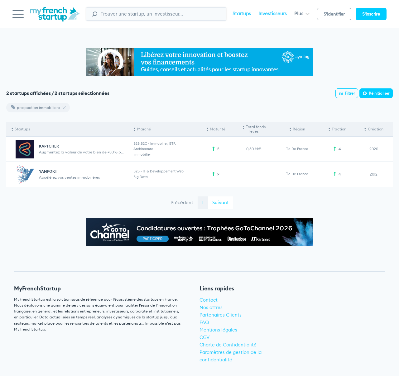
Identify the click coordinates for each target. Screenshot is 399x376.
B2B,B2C (140, 143)
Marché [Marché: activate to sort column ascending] (144, 129)
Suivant (220, 202)
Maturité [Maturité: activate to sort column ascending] (217, 129)
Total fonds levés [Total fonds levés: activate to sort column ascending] (256, 129)
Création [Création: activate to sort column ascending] (375, 129)
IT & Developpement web (163, 171)
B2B (136, 171)
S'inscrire (371, 14)
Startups (242, 13)
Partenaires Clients (221, 315)
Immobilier (142, 154)
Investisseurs (272, 13)
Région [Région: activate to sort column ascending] (299, 129)
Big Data (140, 177)
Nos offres (211, 307)
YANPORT (48, 171)
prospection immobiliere (35, 107)
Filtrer (350, 93)
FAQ (204, 322)
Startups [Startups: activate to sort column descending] (22, 129)
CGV (205, 337)
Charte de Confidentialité (228, 345)
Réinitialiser (379, 93)
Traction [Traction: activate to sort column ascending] (339, 129)
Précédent (182, 202)
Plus (302, 13)
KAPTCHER (49, 146)
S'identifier (334, 14)
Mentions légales (218, 330)
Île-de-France (297, 149)
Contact (209, 300)
